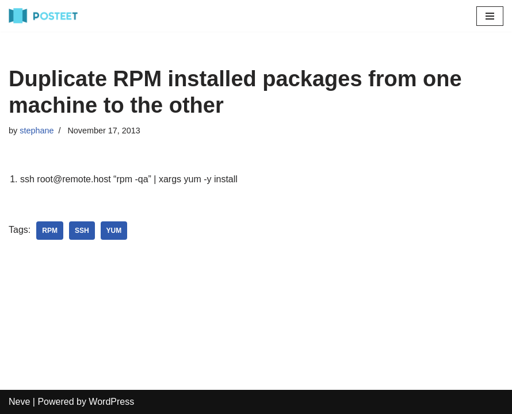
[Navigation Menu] (489, 16)
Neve (19, 402)
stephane (37, 130)
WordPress (111, 402)
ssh (82, 231)
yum (114, 231)
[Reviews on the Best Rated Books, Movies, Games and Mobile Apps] (43, 16)
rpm (50, 231)
